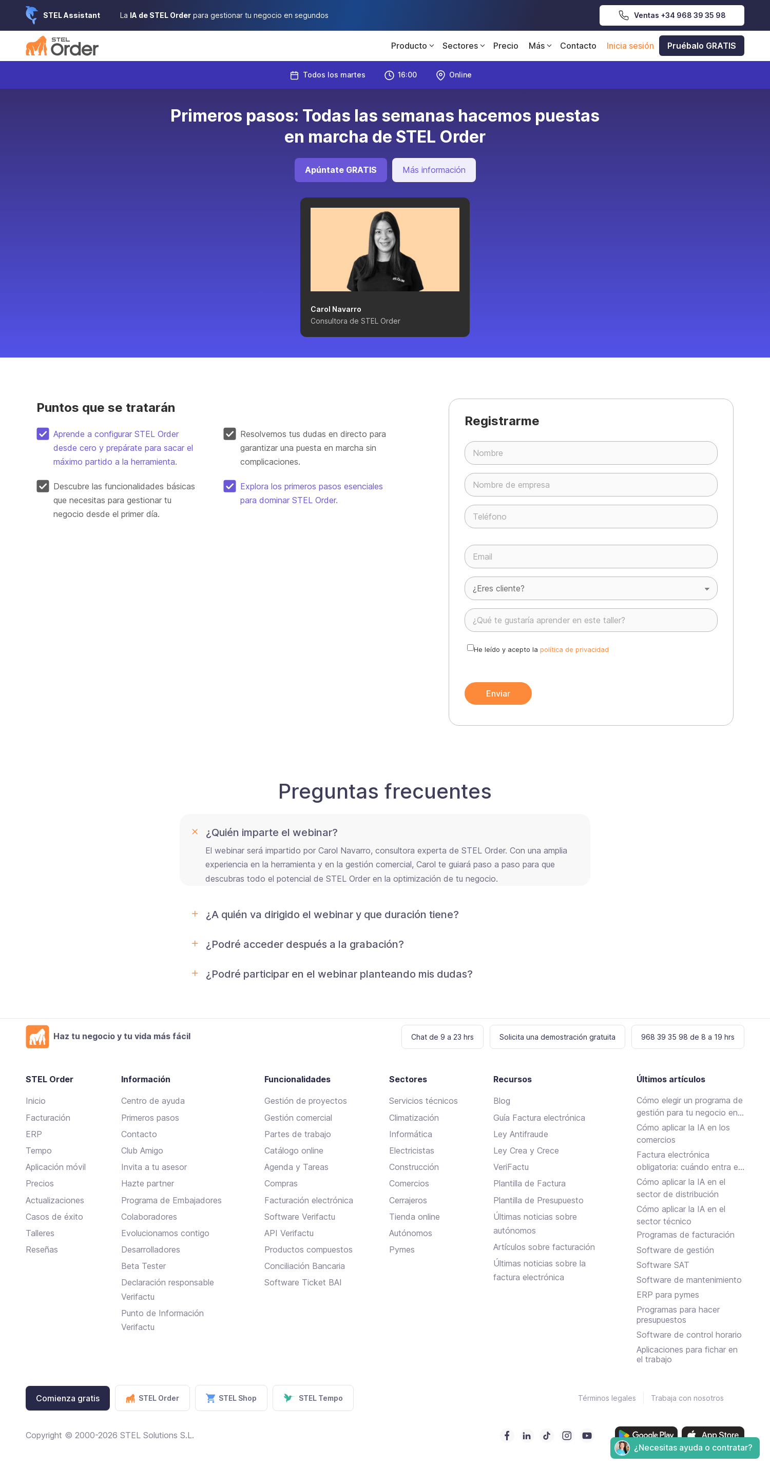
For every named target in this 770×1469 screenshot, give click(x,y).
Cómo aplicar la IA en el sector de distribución (681, 1188)
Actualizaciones (55, 1200)
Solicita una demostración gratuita (557, 1037)
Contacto (578, 46)
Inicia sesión (630, 46)
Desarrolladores (150, 1249)
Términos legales (607, 1398)
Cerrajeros (408, 1200)
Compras (281, 1183)
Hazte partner (147, 1183)
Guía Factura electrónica (539, 1118)
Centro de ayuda (153, 1101)
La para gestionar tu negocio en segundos (224, 15)
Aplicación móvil (56, 1167)
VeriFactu (511, 1167)
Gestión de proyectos (305, 1101)
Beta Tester (143, 1266)
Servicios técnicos (423, 1101)
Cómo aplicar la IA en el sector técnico (681, 1215)
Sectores (465, 46)
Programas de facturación (686, 1234)
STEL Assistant (71, 15)
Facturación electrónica (308, 1200)
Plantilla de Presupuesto (538, 1200)
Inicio (36, 1101)
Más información (434, 170)
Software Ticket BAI (303, 1282)
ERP (34, 1134)
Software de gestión (675, 1250)
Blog (501, 1101)
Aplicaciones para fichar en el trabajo (687, 1354)
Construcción (414, 1167)
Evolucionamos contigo (165, 1233)
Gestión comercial (298, 1118)
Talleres (40, 1233)
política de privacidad (574, 649)
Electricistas (411, 1150)
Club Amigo (142, 1150)
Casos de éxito (54, 1217)
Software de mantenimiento (689, 1280)
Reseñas (42, 1249)
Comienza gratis (68, 1398)
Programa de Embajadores (171, 1200)
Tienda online (414, 1217)
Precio (505, 46)
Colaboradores (149, 1217)
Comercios (409, 1183)
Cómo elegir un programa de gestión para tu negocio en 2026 (690, 1107)
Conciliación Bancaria (304, 1266)
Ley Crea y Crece (526, 1150)
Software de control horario (689, 1334)
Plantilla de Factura (529, 1183)
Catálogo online (293, 1150)
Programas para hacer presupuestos (678, 1314)
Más (542, 46)
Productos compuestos (308, 1249)
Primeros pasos (150, 1118)
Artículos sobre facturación (544, 1247)
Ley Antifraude (520, 1134)
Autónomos (410, 1233)
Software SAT (663, 1265)
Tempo (39, 1150)
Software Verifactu (299, 1217)
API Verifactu (289, 1233)
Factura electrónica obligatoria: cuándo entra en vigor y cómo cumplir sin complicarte (690, 1161)
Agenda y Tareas (296, 1167)
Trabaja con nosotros (687, 1398)
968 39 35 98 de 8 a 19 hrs (688, 1037)
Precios (40, 1183)
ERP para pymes (668, 1294)
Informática (410, 1134)
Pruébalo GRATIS (701, 46)
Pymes (402, 1249)
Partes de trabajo (297, 1134)
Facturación (48, 1118)
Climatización (414, 1118)
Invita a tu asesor (154, 1167)
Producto (414, 46)
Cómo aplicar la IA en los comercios (683, 1133)
